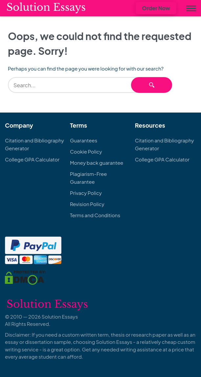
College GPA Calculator (32, 159)
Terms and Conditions (95, 215)
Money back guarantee (96, 162)
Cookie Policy (86, 151)
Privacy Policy (86, 193)
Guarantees (83, 140)
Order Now (156, 8)
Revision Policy (87, 204)
